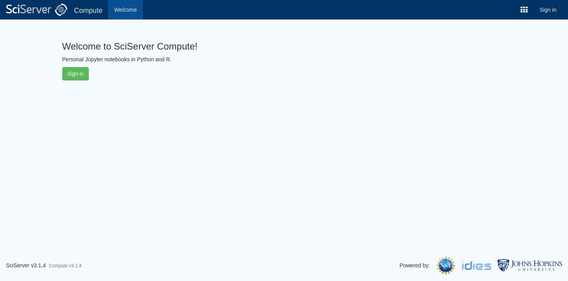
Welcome (125, 10)
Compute (88, 10)
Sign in (548, 10)
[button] (524, 10)
